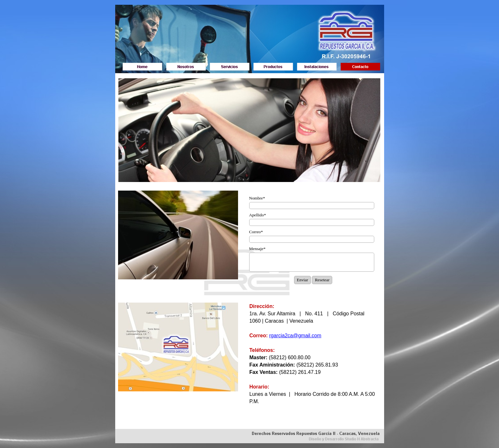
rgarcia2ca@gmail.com (295, 335)
